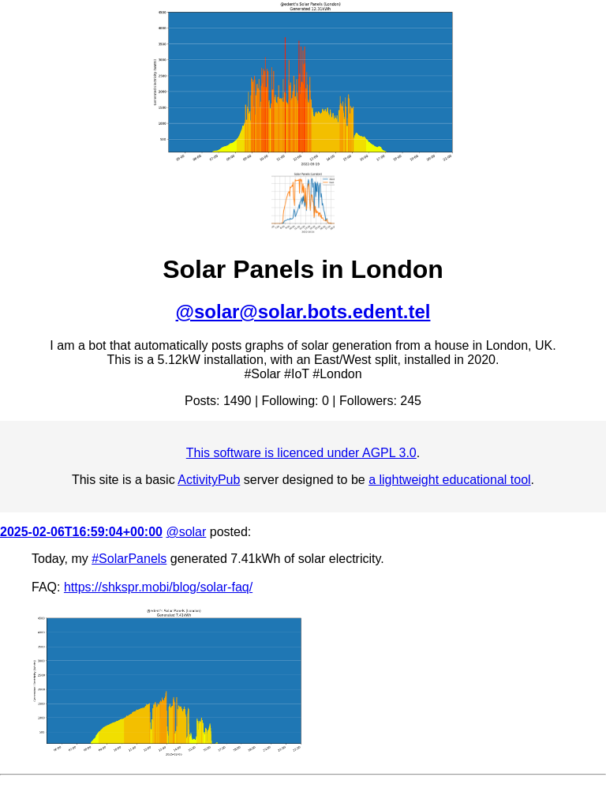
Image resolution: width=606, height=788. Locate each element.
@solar (186, 531)
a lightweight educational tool (449, 479)
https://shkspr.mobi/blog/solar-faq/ (158, 587)
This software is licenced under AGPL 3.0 (301, 453)
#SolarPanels (129, 558)
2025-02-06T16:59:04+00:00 (81, 531)
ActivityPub (209, 479)
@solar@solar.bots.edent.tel (303, 311)
